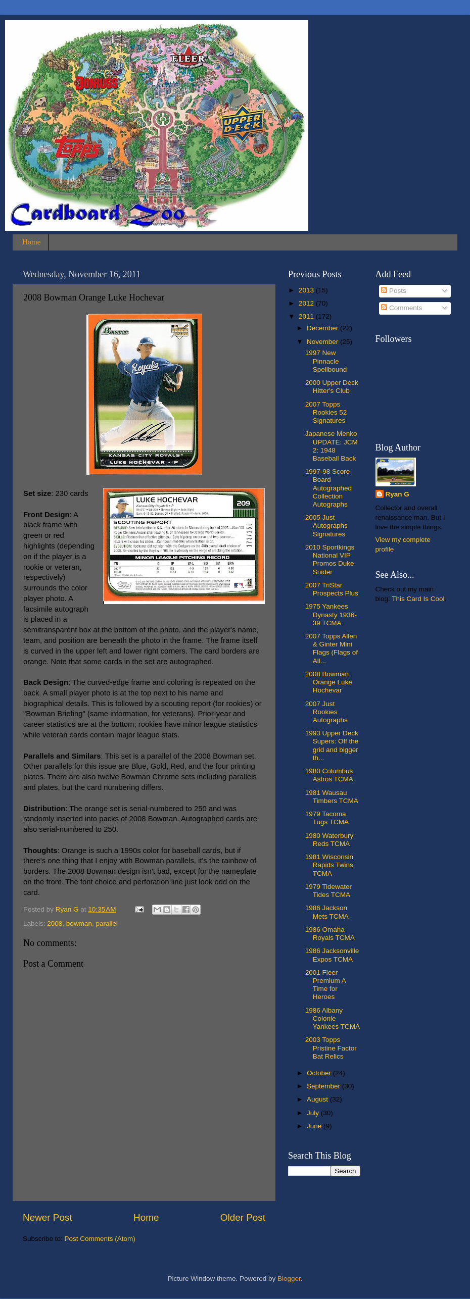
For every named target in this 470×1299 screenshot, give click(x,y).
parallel (107, 923)
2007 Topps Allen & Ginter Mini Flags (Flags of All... (331, 648)
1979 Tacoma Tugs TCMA (327, 818)
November (323, 341)
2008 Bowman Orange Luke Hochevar (328, 682)
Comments (401, 308)
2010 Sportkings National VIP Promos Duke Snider (330, 559)
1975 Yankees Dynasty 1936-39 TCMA (331, 614)
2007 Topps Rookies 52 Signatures (326, 412)
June (315, 1126)
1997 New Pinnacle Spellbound (326, 361)
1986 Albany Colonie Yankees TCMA (332, 1018)
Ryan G (397, 494)
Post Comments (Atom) (100, 1238)
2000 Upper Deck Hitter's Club (331, 386)
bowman (79, 923)
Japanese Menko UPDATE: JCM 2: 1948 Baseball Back (331, 446)
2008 (54, 923)
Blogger (289, 1278)
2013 (307, 290)
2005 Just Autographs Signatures (326, 525)
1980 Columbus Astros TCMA (329, 775)
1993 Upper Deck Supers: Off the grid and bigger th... (332, 745)
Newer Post (47, 1217)
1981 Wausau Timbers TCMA (331, 797)
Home (31, 242)
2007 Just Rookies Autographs (326, 712)
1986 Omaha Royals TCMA (330, 933)
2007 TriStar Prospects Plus (331, 589)
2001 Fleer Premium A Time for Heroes (325, 985)
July (314, 1113)
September (324, 1086)
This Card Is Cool (418, 599)
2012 (307, 303)
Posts (393, 290)
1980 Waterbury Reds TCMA (329, 839)
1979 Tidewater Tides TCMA (328, 890)
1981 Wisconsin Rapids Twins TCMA (329, 865)
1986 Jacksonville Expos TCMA (332, 955)
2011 (307, 316)
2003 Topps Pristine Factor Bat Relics (331, 1048)
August (318, 1099)
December (323, 328)
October (320, 1073)
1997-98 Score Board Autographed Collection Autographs (328, 488)
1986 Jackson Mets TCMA (327, 912)
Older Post (242, 1217)
